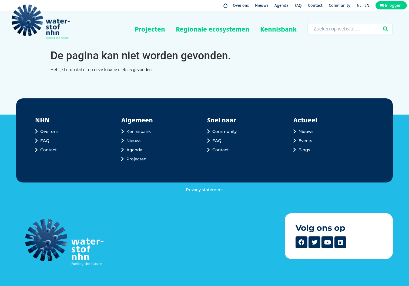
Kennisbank (278, 29)
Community (339, 5)
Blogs (304, 149)
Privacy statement (204, 189)
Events (305, 140)
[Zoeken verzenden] (385, 29)
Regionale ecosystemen (212, 29)
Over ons (241, 5)
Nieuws (261, 5)
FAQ (298, 5)
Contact (315, 5)
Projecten (150, 29)
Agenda (281, 5)
